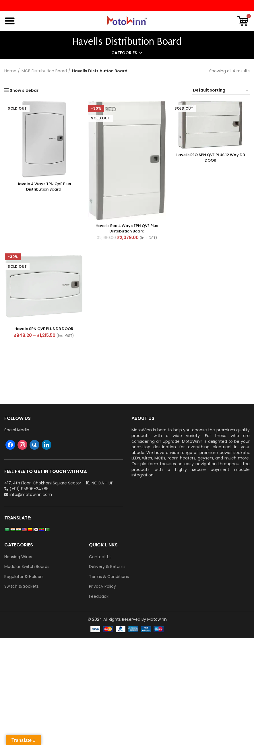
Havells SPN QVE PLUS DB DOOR (43, 329)
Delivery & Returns (107, 566)
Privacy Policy (102, 586)
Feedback (98, 596)
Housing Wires (18, 557)
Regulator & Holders (24, 576)
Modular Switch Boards (26, 566)
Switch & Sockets (21, 586)
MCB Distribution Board (44, 71)
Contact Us (100, 557)
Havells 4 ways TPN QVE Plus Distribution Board (43, 186)
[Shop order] (221, 91)
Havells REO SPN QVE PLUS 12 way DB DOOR (211, 157)
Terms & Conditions (109, 576)
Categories (124, 53)
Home (10, 71)
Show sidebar (24, 90)
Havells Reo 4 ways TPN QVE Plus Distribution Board (126, 228)
